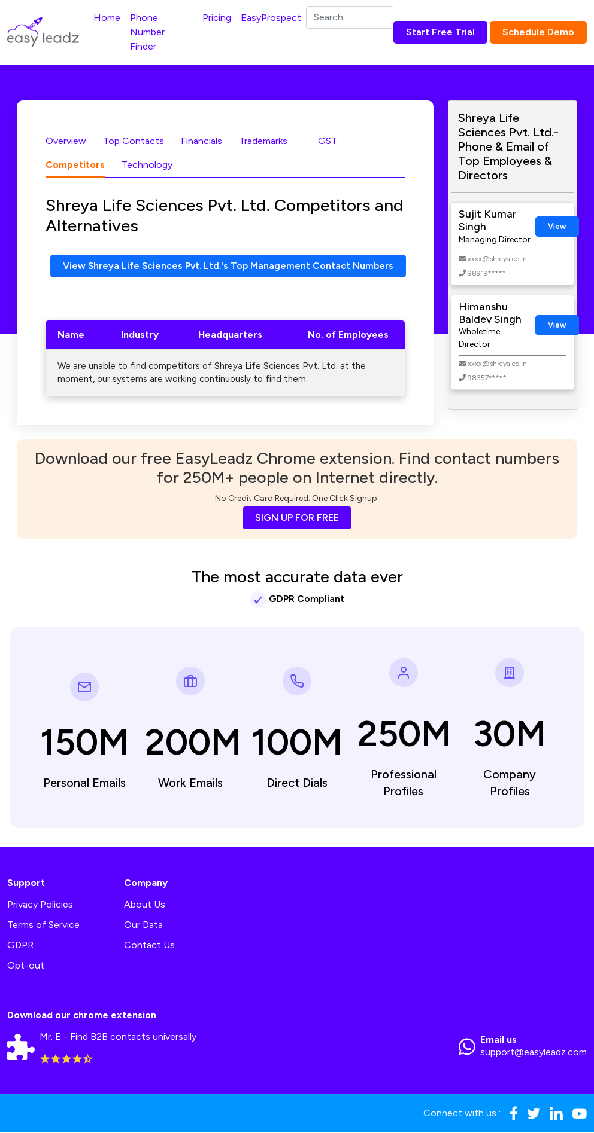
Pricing (216, 17)
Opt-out (25, 966)
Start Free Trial (440, 32)
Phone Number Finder (147, 32)
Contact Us (149, 945)
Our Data (143, 925)
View (557, 226)
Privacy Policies (40, 905)
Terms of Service (43, 925)
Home (106, 17)
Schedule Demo (538, 32)
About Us (144, 905)
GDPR (20, 945)
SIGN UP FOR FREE (297, 517)
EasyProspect (271, 17)
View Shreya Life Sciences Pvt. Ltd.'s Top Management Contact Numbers (230, 265)
